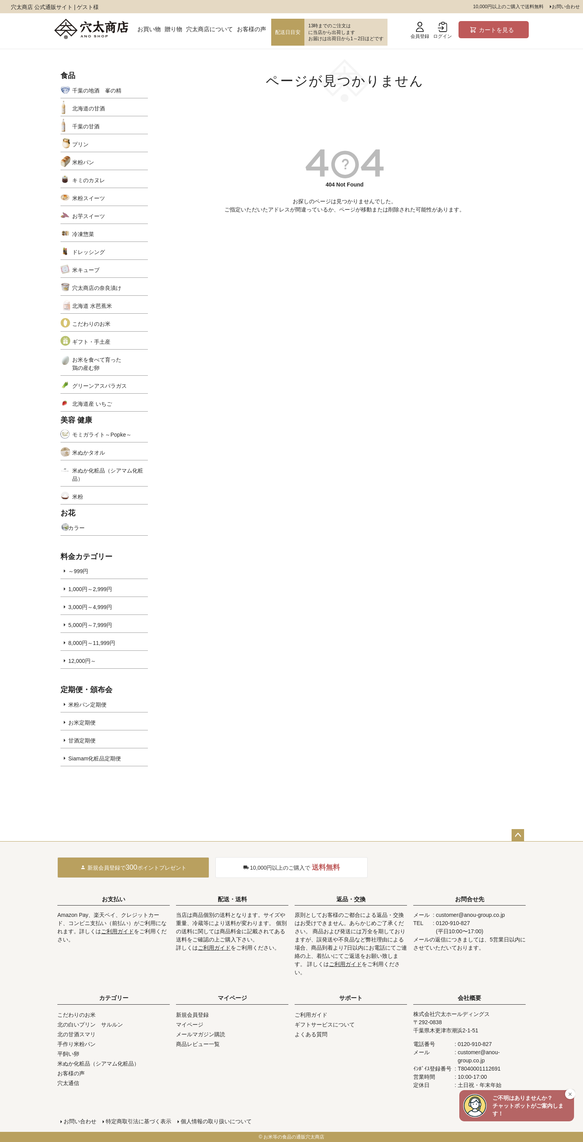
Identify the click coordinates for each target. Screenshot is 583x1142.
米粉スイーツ (88, 198)
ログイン (442, 30)
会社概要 (469, 998)
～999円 (78, 571)
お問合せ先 (469, 899)
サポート (351, 998)
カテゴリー (113, 998)
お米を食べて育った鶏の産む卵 (96, 364)
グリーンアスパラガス (99, 386)
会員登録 (420, 30)
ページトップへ (518, 835)
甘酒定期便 (82, 740)
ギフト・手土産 (91, 342)
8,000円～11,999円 (91, 643)
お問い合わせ (566, 6)
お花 (67, 513)
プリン (80, 144)
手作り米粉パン (76, 1044)
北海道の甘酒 (88, 108)
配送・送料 (232, 899)
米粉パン (83, 162)
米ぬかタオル (88, 452)
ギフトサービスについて (325, 1024)
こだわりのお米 (91, 324)
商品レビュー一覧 (198, 1044)
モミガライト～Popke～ (102, 435)
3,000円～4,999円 (90, 607)
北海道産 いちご (92, 404)
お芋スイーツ (88, 216)
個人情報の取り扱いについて (216, 1121)
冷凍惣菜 (83, 234)
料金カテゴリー (86, 556)
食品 (67, 75)
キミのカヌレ (88, 180)
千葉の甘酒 (86, 126)
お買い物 (149, 29)
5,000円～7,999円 (90, 625)
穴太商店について (209, 29)
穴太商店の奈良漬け (96, 288)
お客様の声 (251, 29)
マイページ (232, 998)
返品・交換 (351, 899)
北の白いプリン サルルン (90, 1024)
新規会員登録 (192, 1015)
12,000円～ (82, 661)
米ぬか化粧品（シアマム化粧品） (107, 474)
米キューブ (86, 270)
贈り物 (173, 29)
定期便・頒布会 (86, 690)
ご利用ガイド (117, 931)
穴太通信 (68, 1083)
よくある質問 (311, 1034)
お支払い (113, 899)
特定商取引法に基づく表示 (138, 1121)
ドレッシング (88, 252)
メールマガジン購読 (200, 1034)
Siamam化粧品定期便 (94, 758)
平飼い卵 (68, 1054)
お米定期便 (82, 722)
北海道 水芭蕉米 (92, 306)
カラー (76, 528)
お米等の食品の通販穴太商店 (293, 1137)
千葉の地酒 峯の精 (96, 90)
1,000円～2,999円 (90, 589)
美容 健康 (76, 420)
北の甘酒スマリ (76, 1034)
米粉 (77, 497)
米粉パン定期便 (87, 705)
